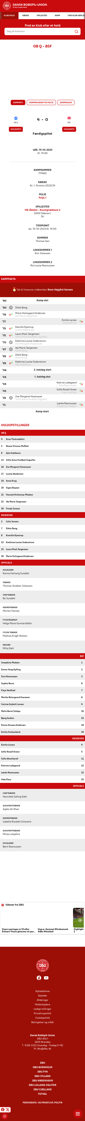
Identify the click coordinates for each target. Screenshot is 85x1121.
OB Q (16, 123)
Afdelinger (42, 1000)
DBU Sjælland (43, 1089)
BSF (69, 123)
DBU (42, 1063)
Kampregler (66, 103)
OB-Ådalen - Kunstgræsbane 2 (42, 210)
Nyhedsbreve (42, 991)
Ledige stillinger (42, 1009)
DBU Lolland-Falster (42, 1085)
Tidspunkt (42, 226)
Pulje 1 (42, 198)
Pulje (42, 194)
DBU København (42, 1080)
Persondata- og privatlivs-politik (42, 1103)
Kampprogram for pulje (41, 103)
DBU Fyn (42, 1071)
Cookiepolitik (42, 1018)
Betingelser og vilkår (42, 1022)
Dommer (42, 238)
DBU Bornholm (42, 1067)
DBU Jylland (42, 1076)
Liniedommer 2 (42, 262)
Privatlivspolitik (42, 1013)
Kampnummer (42, 170)
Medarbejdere (42, 1004)
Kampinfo (18, 103)
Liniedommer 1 (42, 250)
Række (42, 182)
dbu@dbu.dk (44, 1048)
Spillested (42, 207)
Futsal (42, 1094)
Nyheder (42, 995)
